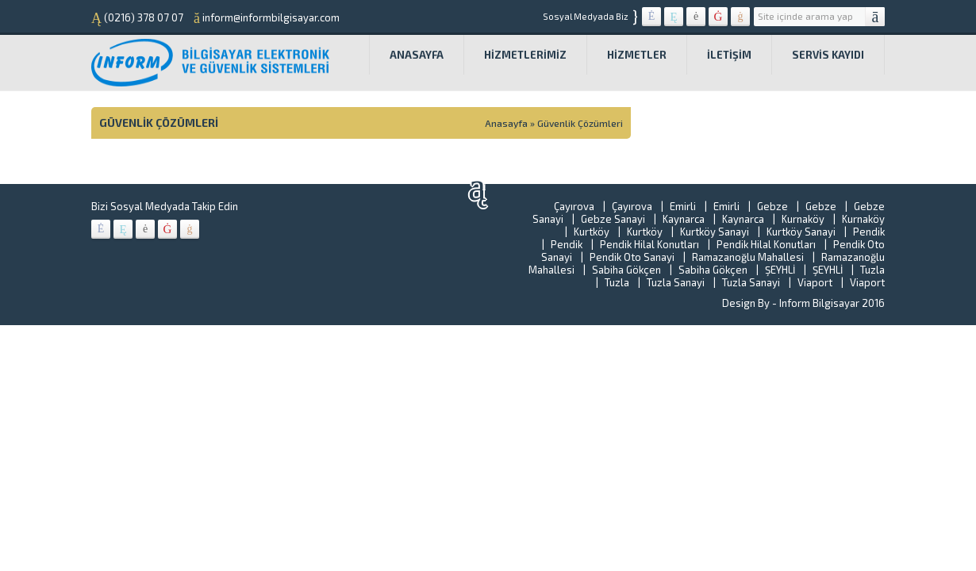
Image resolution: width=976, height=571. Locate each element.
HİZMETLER (637, 54)
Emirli (683, 206)
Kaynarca (684, 219)
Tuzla (872, 269)
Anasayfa (417, 54)
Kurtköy (591, 231)
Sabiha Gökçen (626, 269)
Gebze (772, 206)
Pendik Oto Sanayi (632, 257)
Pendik (869, 231)
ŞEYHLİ (780, 269)
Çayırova (574, 206)
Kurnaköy (803, 219)
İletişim (729, 54)
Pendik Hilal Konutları (649, 244)
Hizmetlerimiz (525, 54)
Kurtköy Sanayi (714, 231)
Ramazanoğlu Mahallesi (748, 257)
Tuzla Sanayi (676, 282)
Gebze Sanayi (613, 219)
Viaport (814, 282)
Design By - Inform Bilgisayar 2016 (803, 303)
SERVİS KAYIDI (828, 54)
